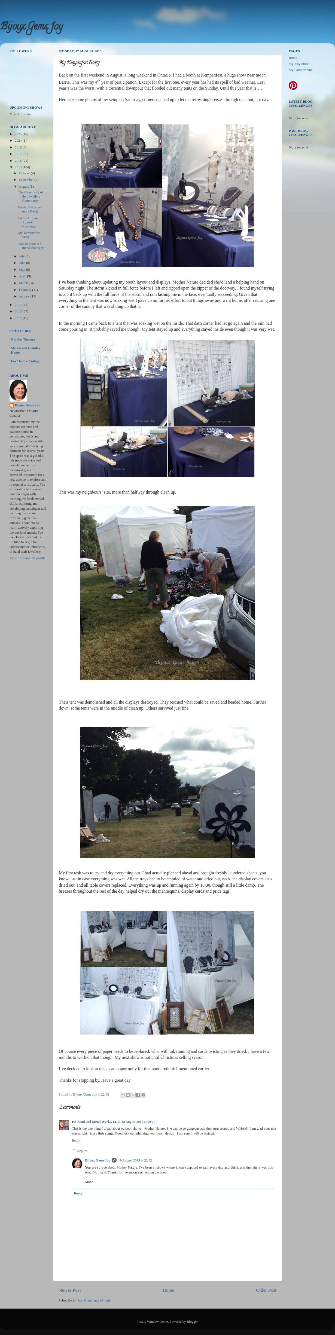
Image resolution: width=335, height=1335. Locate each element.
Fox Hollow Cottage (25, 361)
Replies (82, 1151)
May (22, 270)
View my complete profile (27, 558)
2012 (18, 318)
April (23, 276)
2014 (18, 305)
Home (168, 1290)
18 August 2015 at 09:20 (138, 1122)
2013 (18, 311)
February (25, 290)
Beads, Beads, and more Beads (30, 209)
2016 (18, 161)
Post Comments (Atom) (93, 1300)
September (27, 180)
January (25, 296)
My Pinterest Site (300, 70)
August (24, 186)
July (22, 256)
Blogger (192, 1322)
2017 (18, 154)
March (24, 283)
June (22, 263)
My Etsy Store (299, 64)
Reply (76, 1140)
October (25, 173)
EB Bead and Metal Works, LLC (96, 1122)
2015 (18, 167)
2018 (18, 147)
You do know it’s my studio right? (31, 246)
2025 (18, 134)
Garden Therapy (23, 339)
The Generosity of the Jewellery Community (30, 196)
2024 (18, 140)
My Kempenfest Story (29, 235)
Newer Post (70, 1290)
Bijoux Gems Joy (31, 27)
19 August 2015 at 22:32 (135, 1160)
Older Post (266, 1290)
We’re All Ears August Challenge (28, 222)
